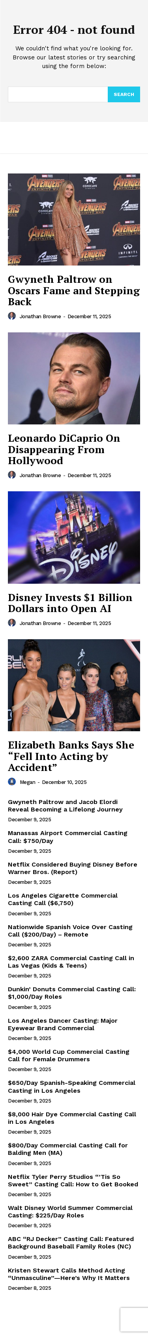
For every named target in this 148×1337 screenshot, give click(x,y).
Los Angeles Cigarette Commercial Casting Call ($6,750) (63, 899)
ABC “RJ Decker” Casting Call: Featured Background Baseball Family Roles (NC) (71, 1242)
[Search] (124, 94)
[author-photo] (13, 316)
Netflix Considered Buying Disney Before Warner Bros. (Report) (72, 868)
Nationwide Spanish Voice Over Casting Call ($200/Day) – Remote (70, 930)
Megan (28, 782)
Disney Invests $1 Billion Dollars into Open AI (70, 602)
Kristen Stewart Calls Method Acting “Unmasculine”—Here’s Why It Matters (69, 1274)
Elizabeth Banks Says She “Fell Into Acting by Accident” (71, 756)
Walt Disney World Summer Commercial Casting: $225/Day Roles (70, 1211)
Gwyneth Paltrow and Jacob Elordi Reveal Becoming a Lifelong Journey (65, 805)
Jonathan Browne (40, 316)
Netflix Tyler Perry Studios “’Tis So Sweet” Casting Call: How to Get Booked (73, 1180)
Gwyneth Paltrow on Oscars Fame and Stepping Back (74, 290)
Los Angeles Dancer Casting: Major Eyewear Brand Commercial (63, 1024)
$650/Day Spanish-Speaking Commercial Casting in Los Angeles (71, 1086)
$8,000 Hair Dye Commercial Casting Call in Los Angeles (72, 1117)
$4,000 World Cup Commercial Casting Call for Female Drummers (68, 1055)
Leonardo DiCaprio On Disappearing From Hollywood (64, 449)
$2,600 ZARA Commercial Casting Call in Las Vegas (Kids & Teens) (71, 961)
